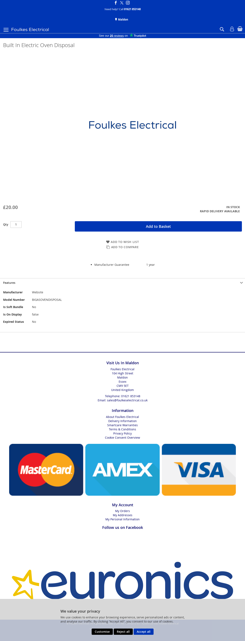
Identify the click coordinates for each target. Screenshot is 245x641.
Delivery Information (122, 421)
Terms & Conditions (122, 429)
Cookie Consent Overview (122, 437)
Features (9, 283)
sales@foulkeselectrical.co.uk (127, 400)
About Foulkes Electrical (122, 417)
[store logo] (30, 29)
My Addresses (122, 515)
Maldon (122, 19)
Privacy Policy (122, 433)
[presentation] (122, 282)
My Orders (122, 511)
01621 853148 (132, 9)
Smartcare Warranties (122, 425)
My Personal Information (122, 519)
